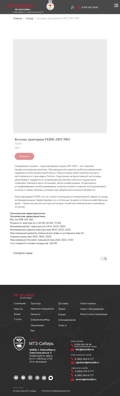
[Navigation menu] (116, 5)
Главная (17, 18)
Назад (30, 18)
